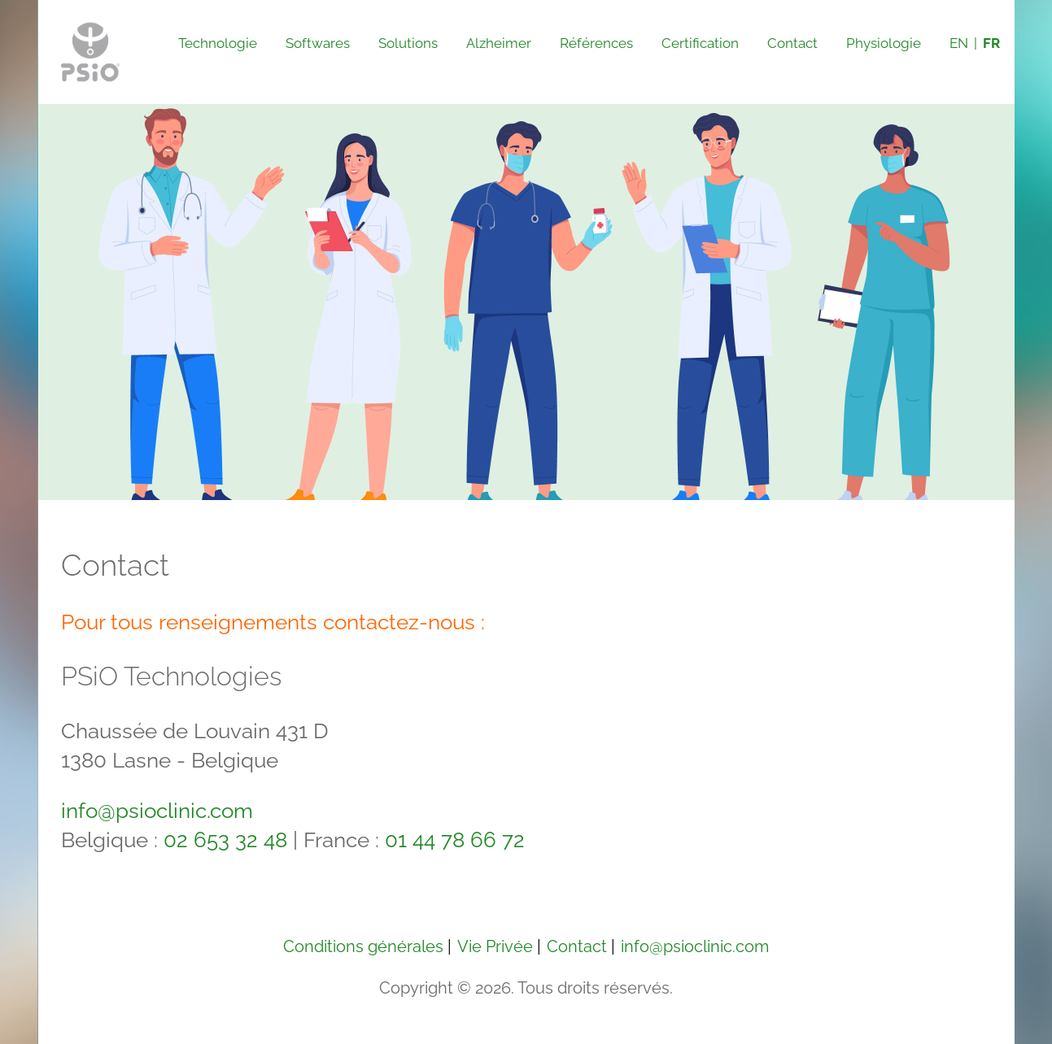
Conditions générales (363, 946)
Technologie (217, 43)
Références (596, 43)
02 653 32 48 (225, 840)
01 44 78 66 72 (455, 840)
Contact (792, 43)
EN (958, 43)
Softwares (318, 43)
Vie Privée (495, 946)
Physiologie (883, 43)
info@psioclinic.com (157, 810)
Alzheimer (498, 43)
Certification (700, 43)
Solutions (408, 43)
